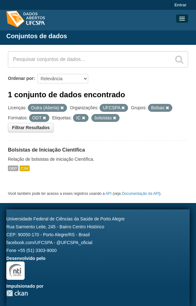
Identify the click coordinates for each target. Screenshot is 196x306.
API (109, 193)
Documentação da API (140, 193)
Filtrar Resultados (31, 127)
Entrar (181, 5)
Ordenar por (21, 78)
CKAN (17, 293)
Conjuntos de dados (36, 36)
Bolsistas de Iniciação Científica (46, 150)
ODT (13, 168)
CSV (24, 168)
